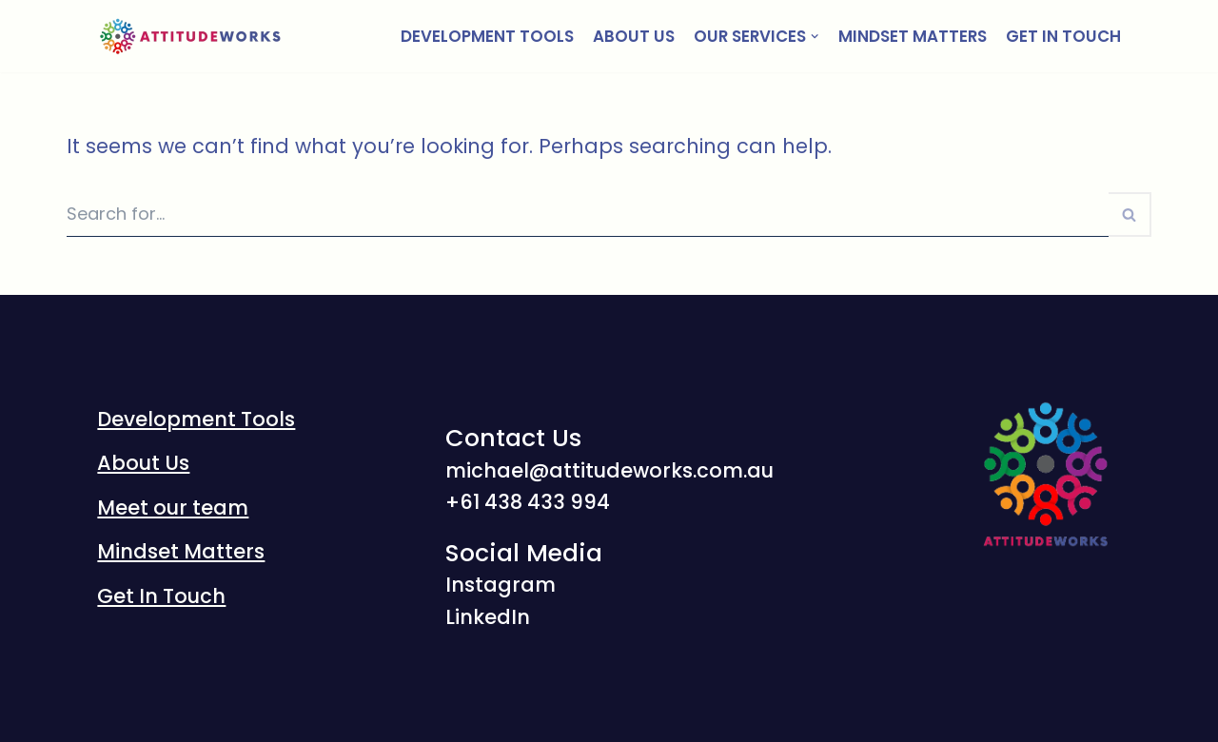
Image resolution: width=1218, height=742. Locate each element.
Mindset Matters (912, 36)
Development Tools (487, 36)
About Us (634, 36)
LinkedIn (487, 617)
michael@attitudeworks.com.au (609, 470)
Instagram (500, 584)
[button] (1129, 214)
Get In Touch (1063, 36)
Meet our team (172, 507)
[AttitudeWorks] (192, 36)
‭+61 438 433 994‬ (527, 502)
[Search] (588, 215)
